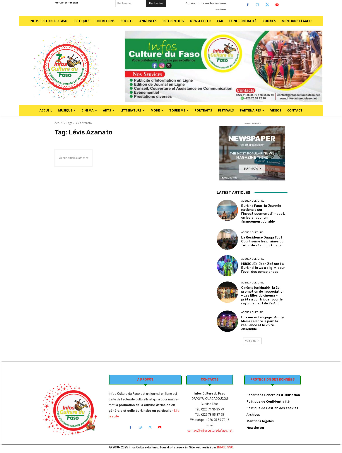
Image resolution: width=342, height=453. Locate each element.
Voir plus (252, 341)
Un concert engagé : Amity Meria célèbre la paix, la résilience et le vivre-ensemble (262, 323)
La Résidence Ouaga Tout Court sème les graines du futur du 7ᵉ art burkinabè (262, 241)
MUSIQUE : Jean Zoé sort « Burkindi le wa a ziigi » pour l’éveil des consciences (263, 268)
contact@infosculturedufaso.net (209, 430)
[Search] (156, 3)
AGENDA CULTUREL (252, 201)
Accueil (59, 123)
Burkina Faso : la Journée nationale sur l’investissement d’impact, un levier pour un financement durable (263, 213)
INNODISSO (225, 447)
